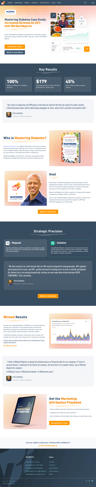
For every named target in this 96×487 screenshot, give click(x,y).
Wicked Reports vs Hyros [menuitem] (32, 462)
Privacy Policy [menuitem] (11, 481)
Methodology (19, 2)
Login (92, 3)
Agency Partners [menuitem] (53, 468)
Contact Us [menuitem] (52, 465)
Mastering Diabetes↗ (10, 146)
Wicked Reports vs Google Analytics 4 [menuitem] (36, 471)
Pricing (59, 2)
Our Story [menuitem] (51, 462)
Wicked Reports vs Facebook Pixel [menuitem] (35, 474)
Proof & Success (45, 2)
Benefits (27, 2)
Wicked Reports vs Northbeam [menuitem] (34, 468)
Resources (35, 2)
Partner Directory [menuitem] (53, 471)
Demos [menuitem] (51, 474)
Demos (54, 2)
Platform (10, 2)
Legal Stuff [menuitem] (5, 481)
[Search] (85, 3)
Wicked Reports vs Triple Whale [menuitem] (34, 465)
